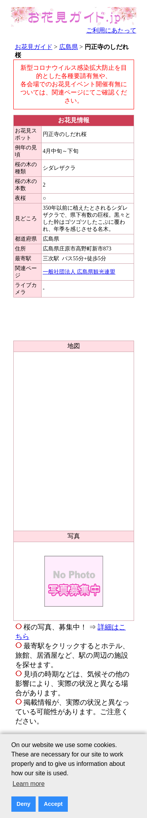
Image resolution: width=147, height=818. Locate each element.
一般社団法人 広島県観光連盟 (79, 272)
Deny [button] (23, 804)
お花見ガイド (34, 47)
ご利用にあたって (111, 30)
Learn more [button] (29, 783)
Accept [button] (53, 804)
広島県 (68, 47)
